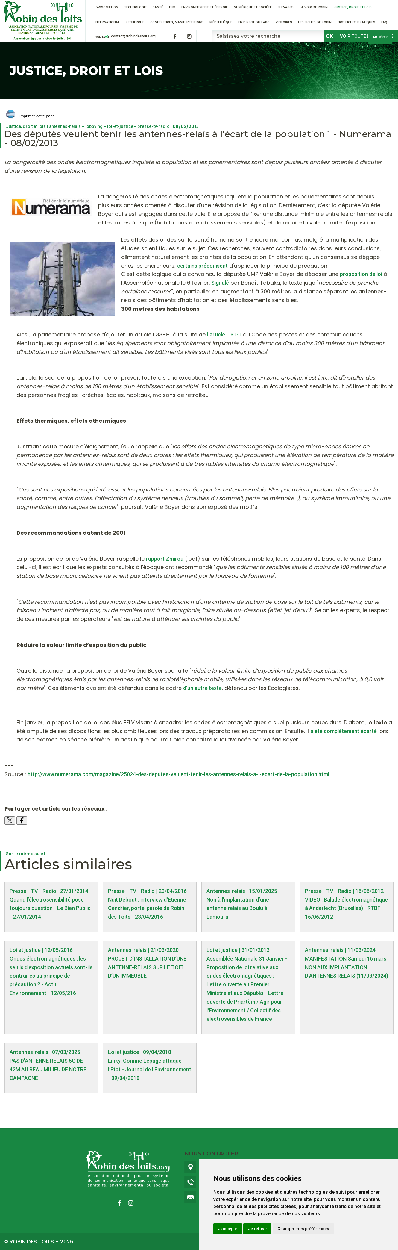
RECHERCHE (135, 22)
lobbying (94, 126)
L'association (106, 7)
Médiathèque (220, 22)
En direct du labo (254, 22)
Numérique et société (253, 7)
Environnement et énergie (204, 7)
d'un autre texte (202, 688)
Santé (158, 7)
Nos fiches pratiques (356, 22)
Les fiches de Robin (315, 22)
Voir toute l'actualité (366, 36)
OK (329, 36)
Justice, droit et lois (353, 7)
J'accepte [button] (227, 1228)
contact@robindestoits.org (133, 36)
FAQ (384, 22)
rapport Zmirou (164, 559)
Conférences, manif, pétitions (176, 22)
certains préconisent (202, 266)
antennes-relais (65, 126)
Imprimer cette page (30, 116)
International (107, 22)
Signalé (220, 283)
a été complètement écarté (343, 731)
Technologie (135, 7)
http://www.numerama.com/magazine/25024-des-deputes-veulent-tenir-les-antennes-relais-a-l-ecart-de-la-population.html (178, 774)
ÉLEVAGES (286, 7)
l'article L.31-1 (224, 334)
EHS (172, 7)
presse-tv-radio (153, 126)
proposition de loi (361, 274)
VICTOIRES (284, 22)
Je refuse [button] (257, 1228)
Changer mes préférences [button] (303, 1228)
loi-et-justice (120, 126)
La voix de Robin (314, 7)
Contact (102, 37)
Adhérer (380, 37)
